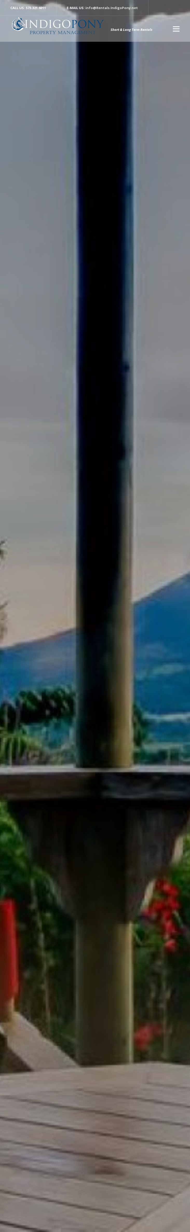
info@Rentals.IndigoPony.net (111, 7)
